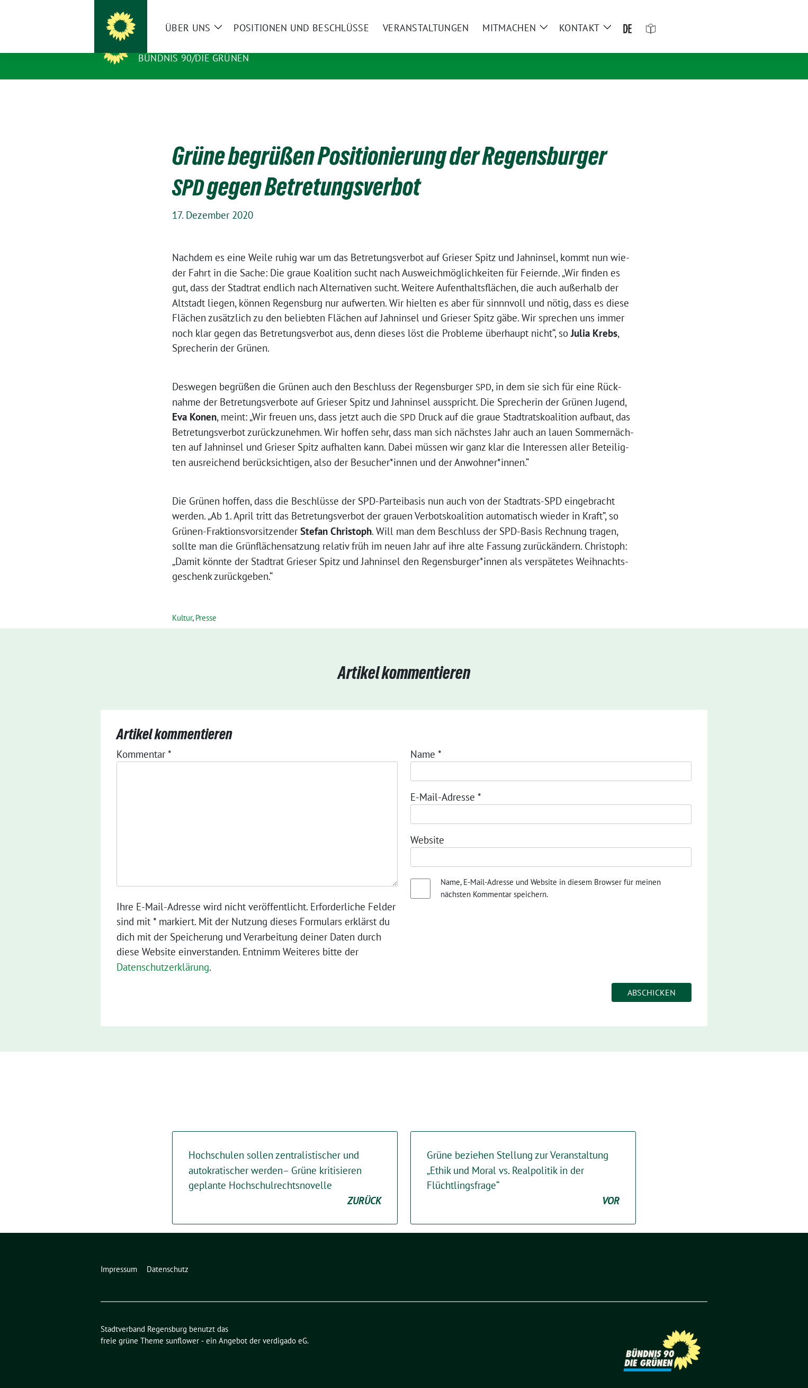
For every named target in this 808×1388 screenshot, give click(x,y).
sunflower (182, 1324)
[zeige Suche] (688, 10)
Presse (206, 601)
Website (427, 823)
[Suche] (673, 10)
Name (426, 737)
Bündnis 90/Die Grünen (193, 58)
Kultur (182, 601)
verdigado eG (285, 1324)
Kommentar (144, 737)
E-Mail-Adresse (445, 780)
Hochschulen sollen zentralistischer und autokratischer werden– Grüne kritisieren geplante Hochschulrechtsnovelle (284, 1162)
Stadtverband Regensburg (215, 43)
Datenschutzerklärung (162, 950)
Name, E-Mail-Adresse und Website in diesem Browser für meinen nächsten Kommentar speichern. (551, 872)
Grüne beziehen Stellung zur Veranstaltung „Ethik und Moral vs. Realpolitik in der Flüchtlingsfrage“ (523, 1162)
